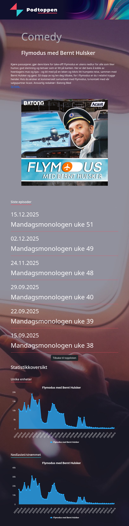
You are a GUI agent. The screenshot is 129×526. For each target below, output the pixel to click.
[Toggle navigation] (116, 10)
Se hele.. (16, 86)
